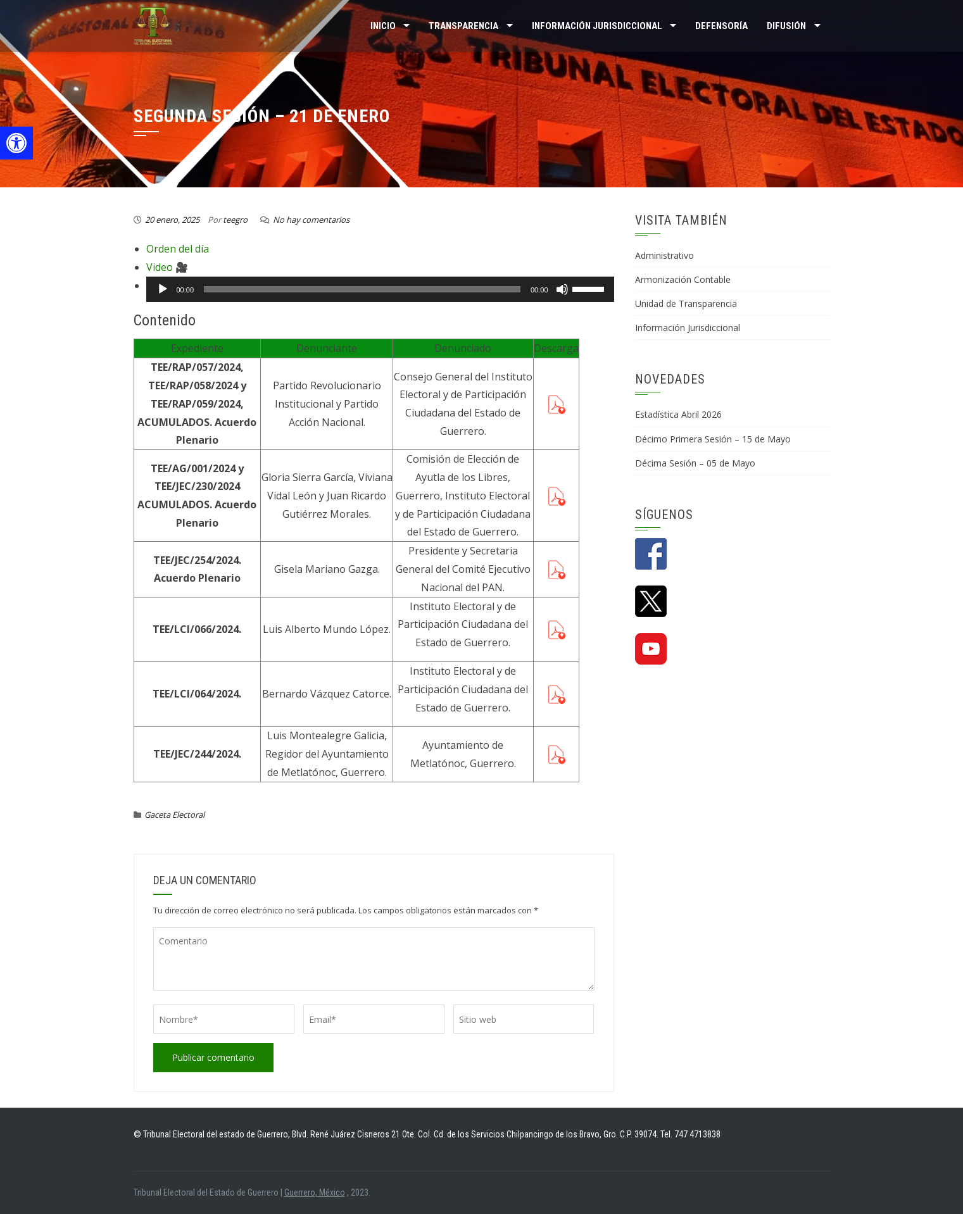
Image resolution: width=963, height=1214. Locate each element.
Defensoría (721, 26)
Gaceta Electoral (174, 814)
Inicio (383, 26)
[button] (16, 143)
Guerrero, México (314, 1192)
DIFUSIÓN (786, 26)
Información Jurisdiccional (687, 328)
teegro (235, 219)
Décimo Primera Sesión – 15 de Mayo (713, 439)
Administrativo (664, 255)
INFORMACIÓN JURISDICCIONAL (597, 26)
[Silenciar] (562, 289)
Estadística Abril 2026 (678, 414)
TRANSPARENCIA (463, 26)
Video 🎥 (167, 267)
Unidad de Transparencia (686, 303)
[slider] (362, 289)
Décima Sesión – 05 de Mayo (695, 463)
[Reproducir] (162, 289)
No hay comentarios (311, 219)
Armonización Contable (683, 279)
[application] (380, 289)
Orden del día (177, 249)
